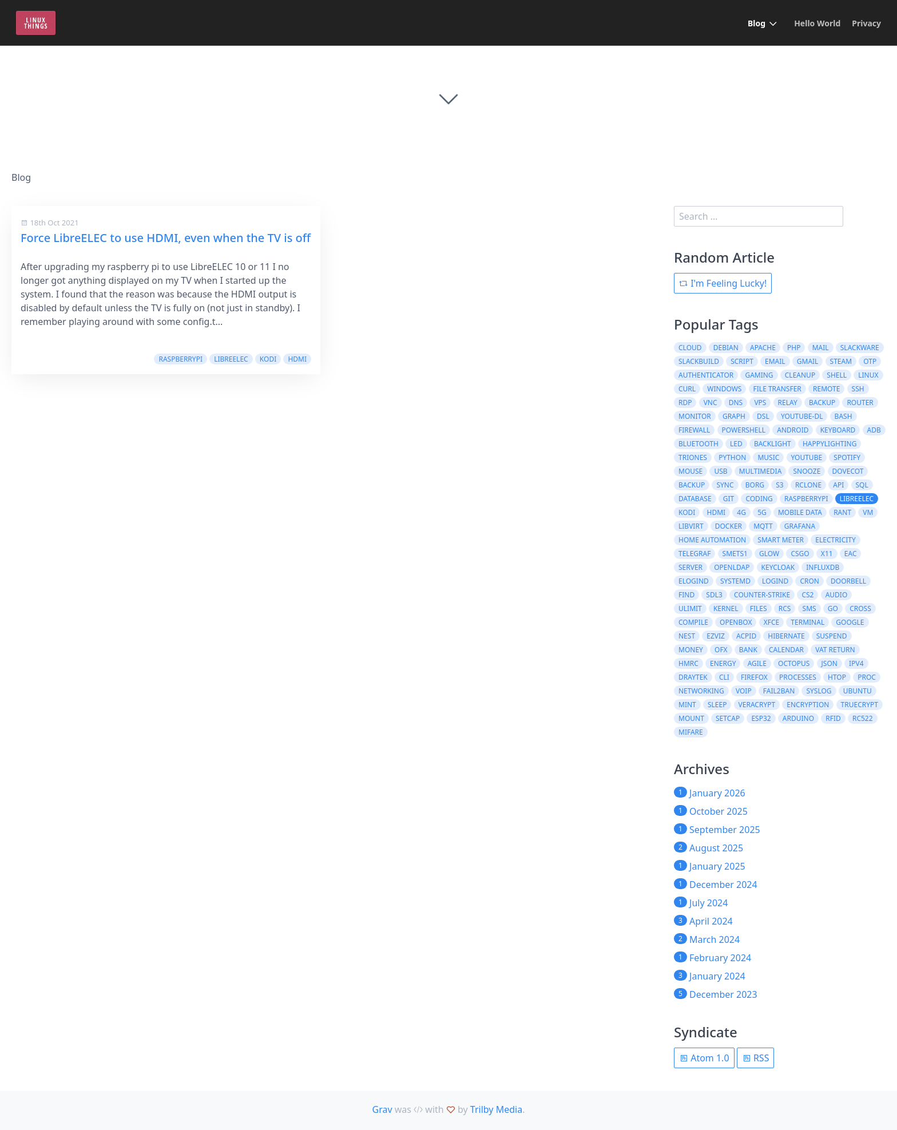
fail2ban (779, 691)
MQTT (762, 526)
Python (732, 457)
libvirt (691, 526)
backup (822, 402)
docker (728, 526)
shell (837, 375)
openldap (731, 567)
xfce (772, 622)
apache (763, 347)
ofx (721, 650)
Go (833, 608)
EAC (850, 553)
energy (723, 663)
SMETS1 (735, 553)
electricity (835, 540)
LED (736, 444)
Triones (692, 457)
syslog (818, 691)
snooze (806, 471)
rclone (808, 485)
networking (701, 691)
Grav (382, 1109)
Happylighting (829, 444)
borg (754, 485)
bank (748, 650)
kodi (268, 359)
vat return (835, 650)
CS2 (807, 595)
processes (797, 677)
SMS (809, 608)
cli (724, 677)
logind (775, 581)
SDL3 (714, 595)
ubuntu (857, 691)
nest (686, 636)
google (850, 622)
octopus (793, 663)
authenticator (705, 375)
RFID (833, 718)
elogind (693, 581)
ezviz (716, 636)
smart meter (780, 540)
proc (867, 677)
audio (836, 595)
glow (769, 553)
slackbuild (698, 361)
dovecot (848, 471)
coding (758, 498)
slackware (859, 347)
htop (837, 677)
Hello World (817, 23)
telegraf (694, 553)
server (690, 567)
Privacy (866, 23)
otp (869, 361)
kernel (726, 608)
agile (757, 663)
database (695, 498)
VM (868, 512)
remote (826, 389)
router (860, 402)
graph (734, 416)
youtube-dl (802, 416)
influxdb (822, 567)
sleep (717, 704)
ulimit (690, 608)
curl (687, 389)
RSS (755, 1058)
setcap (728, 718)
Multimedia (760, 471)
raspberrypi (180, 359)
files (758, 608)
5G (762, 512)
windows (724, 389)
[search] (758, 216)
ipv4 (856, 663)
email (775, 361)
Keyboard (838, 430)
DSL (763, 416)
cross (860, 608)
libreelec (231, 359)
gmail (808, 361)
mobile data (800, 512)
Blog (756, 23)
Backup (691, 485)
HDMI (297, 359)
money (690, 650)
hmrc (688, 663)
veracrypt (757, 704)
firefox (754, 677)
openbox (736, 622)
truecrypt (859, 704)
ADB (874, 430)
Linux (868, 375)
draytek (693, 677)
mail (820, 347)
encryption (808, 704)
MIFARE (690, 732)
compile (693, 622)
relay (787, 402)
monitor (694, 416)
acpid (746, 636)
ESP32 (761, 718)
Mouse (690, 471)
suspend (831, 636)
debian (726, 347)
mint (687, 704)
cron (809, 581)
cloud (690, 347)
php (793, 347)
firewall (694, 430)
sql (862, 485)
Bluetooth (698, 444)
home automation (712, 540)
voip (744, 691)
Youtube (807, 457)
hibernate (786, 636)
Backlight (772, 444)
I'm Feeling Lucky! (723, 283)
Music (768, 457)
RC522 (862, 718)
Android (792, 430)
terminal (807, 622)
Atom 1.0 (704, 1058)
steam (841, 361)
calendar (786, 650)
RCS (785, 608)
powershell (744, 430)
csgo (800, 553)
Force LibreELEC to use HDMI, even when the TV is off (166, 237)
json (829, 663)
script (742, 361)
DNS (736, 402)
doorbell (848, 581)
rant (842, 512)
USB (720, 471)
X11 (827, 553)
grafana (799, 526)
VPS (760, 402)
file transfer (777, 389)
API (838, 485)
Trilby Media (496, 1109)
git (728, 498)
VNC (710, 402)
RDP (685, 402)
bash (843, 416)
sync (724, 485)
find (686, 595)
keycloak (778, 567)
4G (741, 512)
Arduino (798, 718)
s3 (779, 485)
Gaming (759, 375)
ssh (858, 389)
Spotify (847, 457)
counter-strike (762, 595)
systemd (735, 581)
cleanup (800, 375)
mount (691, 718)
